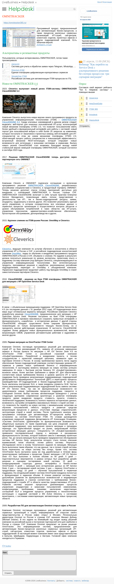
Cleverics (6, 249)
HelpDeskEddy (95, 104)
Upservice (93, 98)
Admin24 (15, 64)
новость (77, 581)
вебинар (85, 581)
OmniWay (16, 253)
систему (69, 581)
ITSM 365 (93, 109)
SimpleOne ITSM (19, 76)
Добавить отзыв (44, 45)
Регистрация (107, 2)
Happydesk (94, 120)
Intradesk (93, 115)
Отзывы (6, 545)
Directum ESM (17, 70)
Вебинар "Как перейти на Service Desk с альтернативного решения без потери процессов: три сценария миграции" (94, 70)
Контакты (51, 581)
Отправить (85, 126)
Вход (99, 2)
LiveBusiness (92, 11)
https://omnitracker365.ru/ (15, 23)
